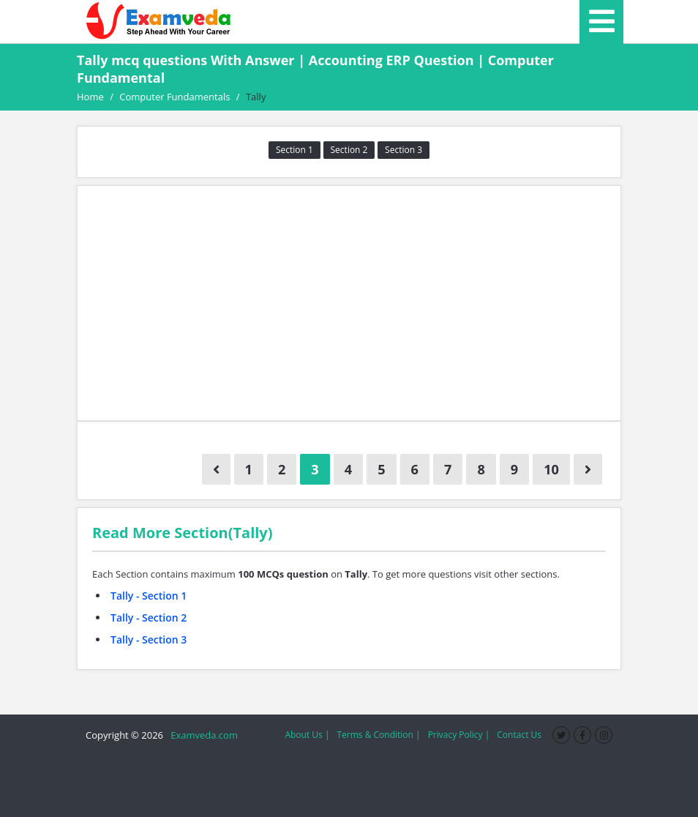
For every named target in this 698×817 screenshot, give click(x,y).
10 (551, 469)
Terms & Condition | (378, 734)
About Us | (307, 734)
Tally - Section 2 (148, 617)
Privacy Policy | (459, 734)
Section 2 (349, 149)
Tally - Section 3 (148, 639)
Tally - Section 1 (148, 596)
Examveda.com (201, 735)
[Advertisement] (349, 303)
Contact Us (519, 734)
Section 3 (403, 149)
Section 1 (294, 149)
